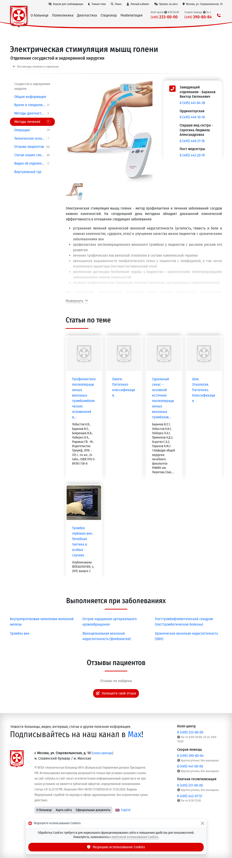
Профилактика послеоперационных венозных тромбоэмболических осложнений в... (84, 398)
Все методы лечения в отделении (36, 66)
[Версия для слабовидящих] (65, 4)
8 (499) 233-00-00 (190, 732)
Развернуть (77, 301)
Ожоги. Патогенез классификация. (123, 387)
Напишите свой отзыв (116, 693)
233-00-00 (163, 17)
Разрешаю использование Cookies (116, 847)
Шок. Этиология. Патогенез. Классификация (203, 390)
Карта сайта (64, 810)
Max (134, 734)
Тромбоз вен (19, 633)
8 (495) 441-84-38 (192, 103)
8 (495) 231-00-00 (190, 785)
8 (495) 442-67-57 (189, 796)
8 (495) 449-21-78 (192, 141)
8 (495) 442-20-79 (192, 155)
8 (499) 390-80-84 (190, 755)
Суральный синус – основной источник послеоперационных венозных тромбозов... (163, 398)
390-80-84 (198, 17)
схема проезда (102, 753)
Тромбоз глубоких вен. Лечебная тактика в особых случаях (82, 541)
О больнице (44, 810)
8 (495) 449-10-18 (192, 117)
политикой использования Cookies (134, 837)
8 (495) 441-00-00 (190, 766)
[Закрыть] (202, 823)
